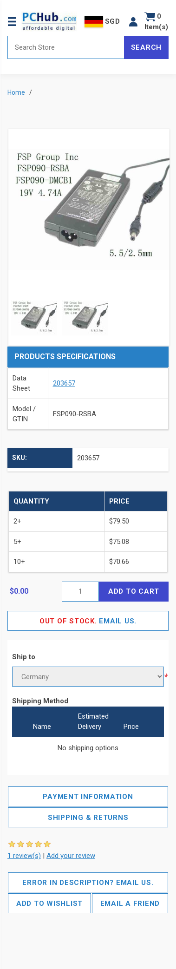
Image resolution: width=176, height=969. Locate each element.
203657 (64, 383)
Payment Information (88, 796)
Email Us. (88, 621)
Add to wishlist (49, 903)
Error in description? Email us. (87, 882)
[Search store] (65, 47)
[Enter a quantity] (80, 592)
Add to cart (133, 591)
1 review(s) (24, 855)
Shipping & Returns (88, 817)
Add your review (70, 855)
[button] (133, 21)
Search (146, 47)
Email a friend (130, 903)
